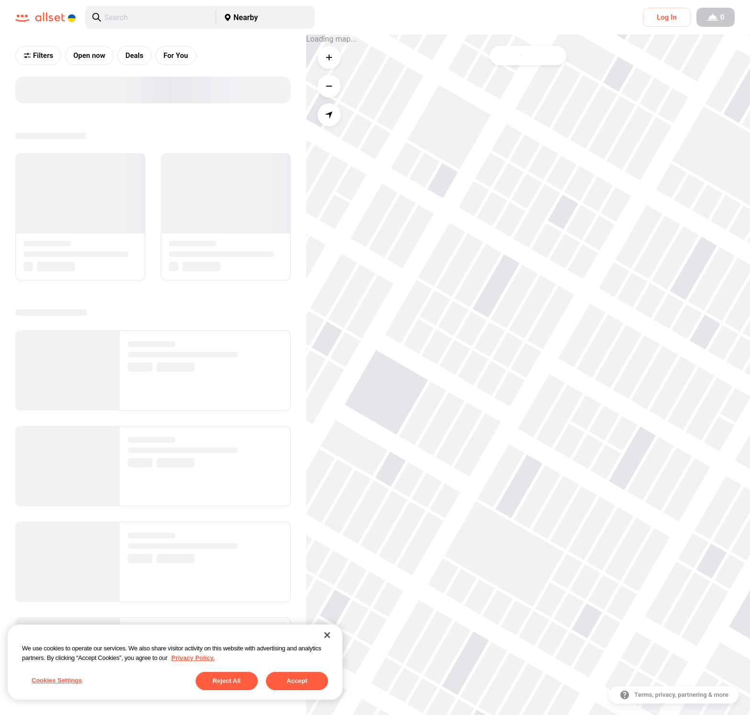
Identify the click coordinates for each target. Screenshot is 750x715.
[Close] (327, 635)
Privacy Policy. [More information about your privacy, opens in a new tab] (193, 657)
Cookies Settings (57, 680)
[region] (175, 662)
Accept (297, 680)
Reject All (226, 680)
